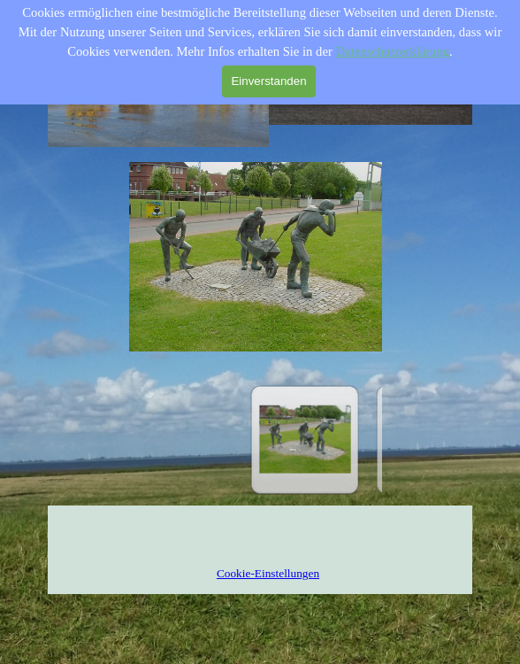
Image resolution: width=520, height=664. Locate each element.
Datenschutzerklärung (392, 51)
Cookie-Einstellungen (268, 573)
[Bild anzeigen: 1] (305, 440)
